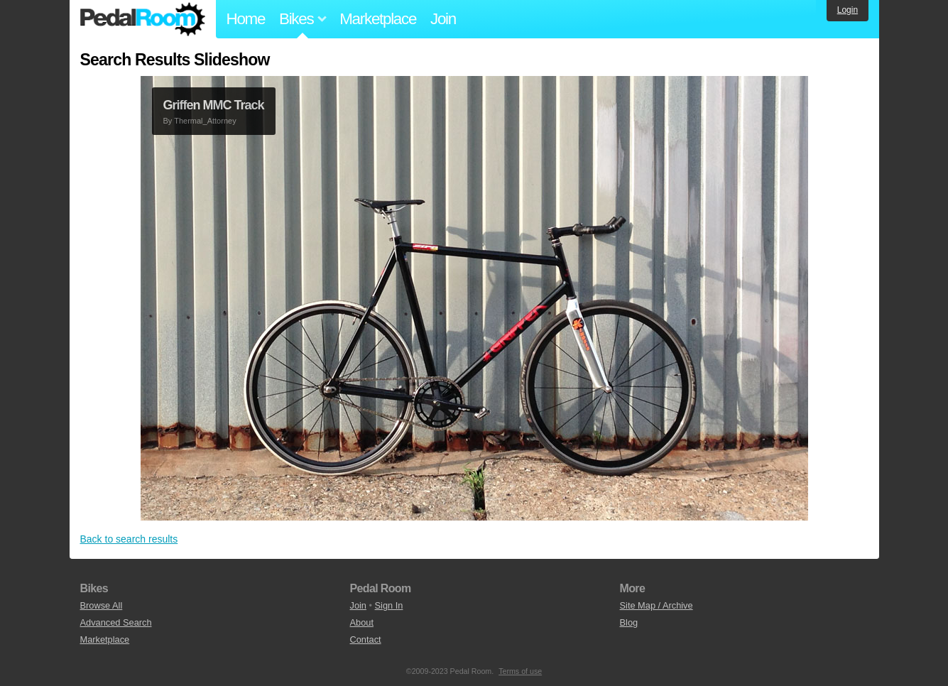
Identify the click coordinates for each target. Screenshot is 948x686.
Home (246, 19)
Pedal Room (142, 19)
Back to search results (129, 539)
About (362, 622)
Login (847, 10)
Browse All (101, 605)
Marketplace (377, 19)
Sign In (389, 605)
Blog (629, 622)
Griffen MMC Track (213, 105)
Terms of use (520, 671)
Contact (365, 639)
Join (443, 19)
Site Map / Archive (656, 605)
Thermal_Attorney (205, 120)
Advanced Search (116, 622)
